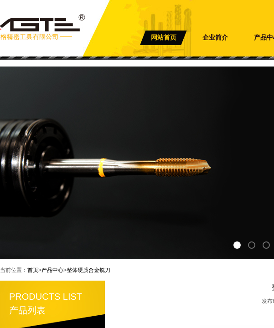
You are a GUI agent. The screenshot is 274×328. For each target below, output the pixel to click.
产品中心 (52, 270)
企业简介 (215, 37)
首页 (32, 270)
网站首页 (163, 37)
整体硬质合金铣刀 (88, 270)
